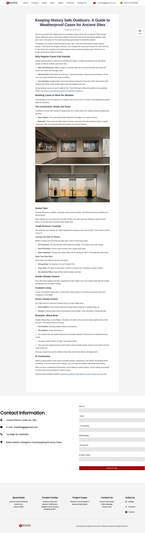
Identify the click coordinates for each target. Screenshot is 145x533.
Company (84, 426)
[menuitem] (26, 3)
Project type (84, 455)
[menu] (55, 2)
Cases (44, 3)
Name (82, 406)
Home (25, 3)
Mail (82, 416)
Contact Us (81, 3)
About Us (70, 3)
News (52, 3)
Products (35, 3)
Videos (60, 3)
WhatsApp (84, 435)
